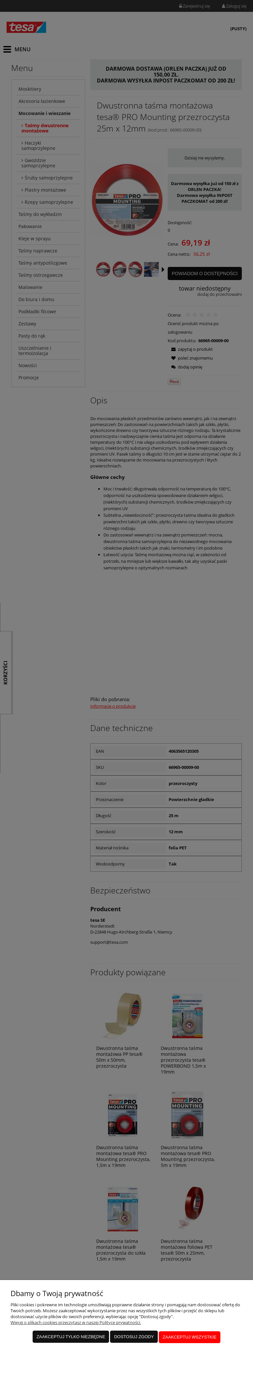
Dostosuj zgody (134, 1337)
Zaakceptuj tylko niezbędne (71, 1337)
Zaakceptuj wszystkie (189, 1337)
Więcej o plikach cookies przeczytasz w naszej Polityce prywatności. (76, 1323)
